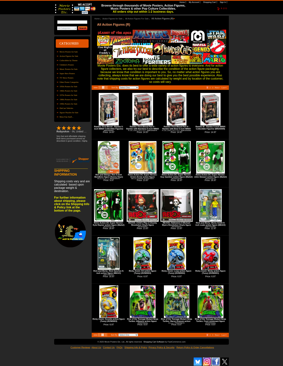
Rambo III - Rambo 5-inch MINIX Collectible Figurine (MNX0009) (210, 127)
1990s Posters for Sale (68, 104)
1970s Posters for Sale (68, 95)
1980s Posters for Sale (68, 99)
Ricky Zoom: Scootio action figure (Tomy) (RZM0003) (109, 320)
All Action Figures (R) (162, 18)
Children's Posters (67, 65)
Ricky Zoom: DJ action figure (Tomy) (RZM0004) (142, 272)
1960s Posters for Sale (68, 91)
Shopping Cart (209, 2)
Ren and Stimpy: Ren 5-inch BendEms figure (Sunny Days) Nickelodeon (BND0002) (108, 177)
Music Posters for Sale (68, 69)
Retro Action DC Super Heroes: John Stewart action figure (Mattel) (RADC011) (210, 177)
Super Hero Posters (67, 73)
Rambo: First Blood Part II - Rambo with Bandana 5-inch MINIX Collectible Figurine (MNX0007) (142, 128)
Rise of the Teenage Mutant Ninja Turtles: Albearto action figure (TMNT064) (142, 321)
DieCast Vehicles (66, 108)
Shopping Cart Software (153, 342)
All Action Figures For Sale (137, 19)
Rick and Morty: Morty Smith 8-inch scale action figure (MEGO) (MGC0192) (210, 225)
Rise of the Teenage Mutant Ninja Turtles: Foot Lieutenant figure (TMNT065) (210, 321)
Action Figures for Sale (69, 56)
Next (217, 87)
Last (224, 87)
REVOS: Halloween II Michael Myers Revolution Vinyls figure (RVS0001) (176, 225)
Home (182, 2)
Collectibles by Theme (68, 60)
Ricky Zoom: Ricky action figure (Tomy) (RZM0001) (210, 272)
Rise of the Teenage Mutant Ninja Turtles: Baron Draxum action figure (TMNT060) (176, 321)
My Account (193, 2)
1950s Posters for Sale (68, 86)
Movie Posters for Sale (69, 52)
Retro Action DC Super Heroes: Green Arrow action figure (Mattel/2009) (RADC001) (142, 177)
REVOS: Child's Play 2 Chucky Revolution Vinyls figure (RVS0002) (142, 225)
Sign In (222, 2)
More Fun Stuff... (66, 117)
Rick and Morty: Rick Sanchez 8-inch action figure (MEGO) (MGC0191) (108, 273)
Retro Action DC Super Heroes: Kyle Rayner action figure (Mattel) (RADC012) (109, 225)
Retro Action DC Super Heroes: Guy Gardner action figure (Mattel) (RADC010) (176, 177)
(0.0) (224, 8)
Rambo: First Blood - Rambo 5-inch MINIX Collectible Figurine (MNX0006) (108, 128)
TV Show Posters (66, 78)
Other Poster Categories (69, 82)
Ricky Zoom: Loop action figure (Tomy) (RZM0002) (176, 272)
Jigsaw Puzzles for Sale (69, 112)
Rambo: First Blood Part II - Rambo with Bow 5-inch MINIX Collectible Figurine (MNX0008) (176, 128)
